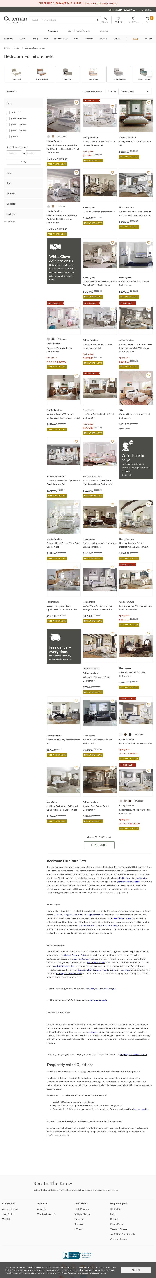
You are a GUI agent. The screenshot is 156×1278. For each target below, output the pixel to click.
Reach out (126, 475)
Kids (76, 39)
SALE (136, 39)
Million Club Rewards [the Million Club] (79, 31)
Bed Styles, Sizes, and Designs (101, 988)
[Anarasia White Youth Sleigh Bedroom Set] (63, 343)
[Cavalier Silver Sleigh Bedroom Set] (100, 207)
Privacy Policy (67, 1273)
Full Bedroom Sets (88, 925)
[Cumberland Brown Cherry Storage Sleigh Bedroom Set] (100, 539)
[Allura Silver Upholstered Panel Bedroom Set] (136, 277)
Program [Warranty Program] (119, 1229)
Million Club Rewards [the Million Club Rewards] (122, 1234)
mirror (137, 881)
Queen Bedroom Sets (121, 918)
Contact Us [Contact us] (147, 9)
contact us (93, 1032)
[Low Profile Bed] (119, 74)
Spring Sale (88, 151)
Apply (23, 161)
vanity (145, 1109)
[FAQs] (112, 1214)
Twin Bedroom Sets (110, 925)
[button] (105, 20)
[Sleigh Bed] (67, 74)
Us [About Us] (41, 1209)
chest (128, 881)
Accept (136, 1270)
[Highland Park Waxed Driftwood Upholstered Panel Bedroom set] (63, 802)
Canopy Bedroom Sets (84, 958)
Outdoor (89, 39)
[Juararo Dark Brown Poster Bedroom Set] (100, 802)
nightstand (140, 878)
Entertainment (60, 39)
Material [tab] (11, 193)
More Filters (9, 221)
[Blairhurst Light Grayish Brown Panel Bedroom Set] (100, 340)
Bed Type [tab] (11, 213)
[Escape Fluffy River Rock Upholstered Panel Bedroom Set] (63, 601)
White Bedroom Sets (64, 966)
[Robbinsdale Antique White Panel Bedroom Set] (136, 805)
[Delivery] (114, 1219)
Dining (35, 39)
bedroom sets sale (98, 1000)
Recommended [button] (127, 91)
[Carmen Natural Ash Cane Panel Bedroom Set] (136, 410)
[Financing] (79, 1219)
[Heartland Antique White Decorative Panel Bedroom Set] (136, 539)
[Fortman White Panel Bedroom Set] (136, 739)
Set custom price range (17, 147)
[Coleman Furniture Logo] (15, 22)
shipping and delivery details (133, 1054)
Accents (103, 39)
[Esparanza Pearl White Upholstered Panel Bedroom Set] (63, 476)
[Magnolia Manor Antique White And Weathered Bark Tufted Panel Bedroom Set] (63, 141)
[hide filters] (11, 91)
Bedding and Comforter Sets (69, 973)
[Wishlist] (6, 1219)
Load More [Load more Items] (99, 845)
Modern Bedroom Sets (74, 955)
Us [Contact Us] (115, 1209)
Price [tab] (9, 102)
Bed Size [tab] (11, 203)
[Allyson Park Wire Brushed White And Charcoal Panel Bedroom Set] (136, 207)
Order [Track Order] (8, 1214)
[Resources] (79, 1224)
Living (22, 39)
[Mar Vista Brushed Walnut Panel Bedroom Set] (100, 410)
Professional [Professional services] (53, 31)
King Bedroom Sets (95, 914)
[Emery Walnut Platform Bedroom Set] (136, 137)
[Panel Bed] (16, 74)
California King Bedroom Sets (68, 914)
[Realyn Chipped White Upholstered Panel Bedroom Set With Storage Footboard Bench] (136, 340)
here (104, 1273)
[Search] (65, 20)
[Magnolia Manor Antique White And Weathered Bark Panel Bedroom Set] (63, 211)
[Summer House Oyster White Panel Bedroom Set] (63, 539)
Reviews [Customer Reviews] (119, 1239)
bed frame (124, 878)
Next (149, 73)
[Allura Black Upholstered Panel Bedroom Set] (100, 735)
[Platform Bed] (42, 74)
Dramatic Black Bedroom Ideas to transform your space (103, 969)
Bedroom (8, 39)
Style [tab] (9, 183)
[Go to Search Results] (96, 20)
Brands (148, 39)
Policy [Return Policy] (116, 1224)
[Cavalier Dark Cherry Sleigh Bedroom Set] (136, 668)
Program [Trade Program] (81, 1209)
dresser (121, 881)
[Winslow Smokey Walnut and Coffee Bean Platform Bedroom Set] (63, 410)
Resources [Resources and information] (104, 31)
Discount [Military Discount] (82, 1214)
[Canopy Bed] (93, 74)
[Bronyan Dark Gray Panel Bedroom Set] (63, 735)
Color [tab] (9, 172)
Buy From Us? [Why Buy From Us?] (46, 1214)
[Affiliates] (78, 1229)
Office (117, 39)
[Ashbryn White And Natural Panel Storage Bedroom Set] (100, 137)
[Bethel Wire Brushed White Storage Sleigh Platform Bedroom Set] (100, 277)
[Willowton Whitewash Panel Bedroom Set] (100, 673)
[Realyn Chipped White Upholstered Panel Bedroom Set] (136, 601)
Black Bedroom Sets (96, 962)
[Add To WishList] (76, 102)
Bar (46, 39)
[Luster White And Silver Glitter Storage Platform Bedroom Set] (100, 601)
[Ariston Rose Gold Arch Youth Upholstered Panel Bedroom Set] (100, 476)
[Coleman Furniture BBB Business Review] (78, 1257)
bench (136, 1109)
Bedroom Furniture (12, 48)
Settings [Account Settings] (10, 1209)
